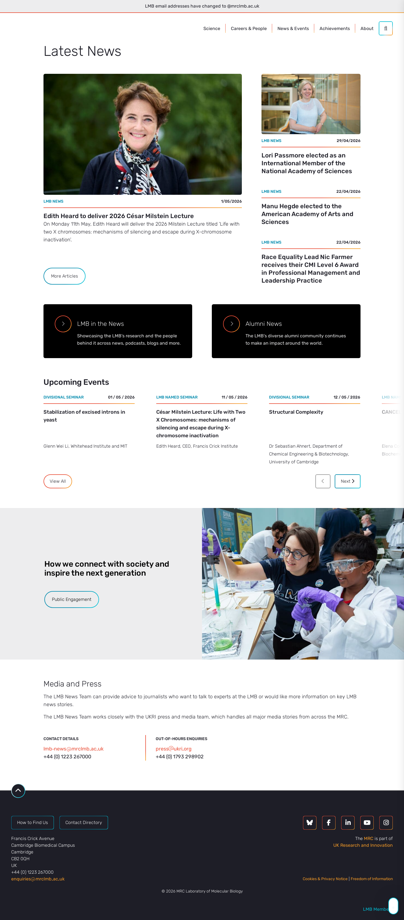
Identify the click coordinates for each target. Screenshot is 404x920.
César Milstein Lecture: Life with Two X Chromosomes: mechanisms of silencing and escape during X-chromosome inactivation (200, 424)
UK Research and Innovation (363, 845)
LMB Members (378, 909)
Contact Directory (83, 822)
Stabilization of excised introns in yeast (84, 416)
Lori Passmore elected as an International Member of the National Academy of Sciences (306, 163)
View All (58, 481)
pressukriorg (174, 749)
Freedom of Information (372, 878)
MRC (368, 838)
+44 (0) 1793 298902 (180, 757)
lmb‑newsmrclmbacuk (73, 749)
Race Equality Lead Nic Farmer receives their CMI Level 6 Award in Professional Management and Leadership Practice (310, 268)
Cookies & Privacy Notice (325, 878)
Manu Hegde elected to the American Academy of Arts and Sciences (307, 214)
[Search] (385, 28)
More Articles (64, 276)
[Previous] (323, 481)
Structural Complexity (296, 412)
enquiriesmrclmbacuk (38, 879)
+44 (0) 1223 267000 (67, 757)
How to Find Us (32, 822)
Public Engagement (71, 599)
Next (347, 481)
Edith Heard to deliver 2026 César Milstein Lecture (118, 216)
